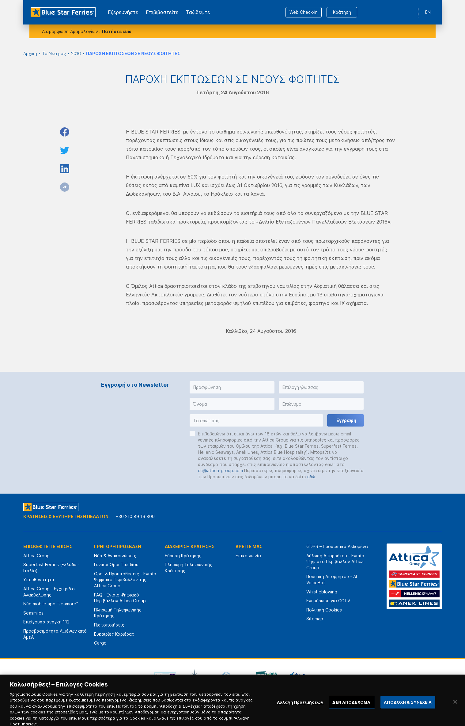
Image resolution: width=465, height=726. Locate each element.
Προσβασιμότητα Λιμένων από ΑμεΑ (55, 634)
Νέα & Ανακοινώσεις (115, 555)
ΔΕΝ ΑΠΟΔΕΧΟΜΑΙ (352, 708)
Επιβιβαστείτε (162, 12)
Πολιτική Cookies (324, 609)
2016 (76, 53)
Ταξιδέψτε (198, 12)
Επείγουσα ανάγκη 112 (46, 621)
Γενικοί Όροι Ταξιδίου (116, 564)
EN (428, 12)
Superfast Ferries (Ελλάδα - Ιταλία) (51, 567)
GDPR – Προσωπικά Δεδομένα (337, 546)
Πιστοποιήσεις (109, 624)
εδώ (311, 476)
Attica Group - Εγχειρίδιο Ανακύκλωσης (49, 591)
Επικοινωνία (248, 555)
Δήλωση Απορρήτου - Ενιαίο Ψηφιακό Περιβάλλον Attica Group (335, 561)
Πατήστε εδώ (116, 31)
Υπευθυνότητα (38, 579)
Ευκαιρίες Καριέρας (114, 634)
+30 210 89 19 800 (135, 516)
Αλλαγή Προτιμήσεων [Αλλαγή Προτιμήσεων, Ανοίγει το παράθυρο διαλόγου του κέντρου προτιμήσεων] (300, 708)
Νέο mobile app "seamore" (50, 603)
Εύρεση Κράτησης (183, 555)
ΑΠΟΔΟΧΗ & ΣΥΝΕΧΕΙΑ (408, 708)
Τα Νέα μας (54, 53)
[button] (232, 387)
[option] (165, 677)
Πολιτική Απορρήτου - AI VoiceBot (331, 579)
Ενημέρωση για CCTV (328, 600)
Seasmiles (33, 612)
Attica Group (36, 555)
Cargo (100, 642)
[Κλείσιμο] (455, 708)
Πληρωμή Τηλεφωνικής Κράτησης (118, 613)
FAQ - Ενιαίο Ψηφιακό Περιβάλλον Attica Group (120, 598)
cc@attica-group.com (220, 470)
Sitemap (314, 618)
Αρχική (30, 53)
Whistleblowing (321, 591)
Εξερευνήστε (123, 12)
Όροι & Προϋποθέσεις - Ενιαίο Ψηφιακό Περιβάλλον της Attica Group (125, 579)
